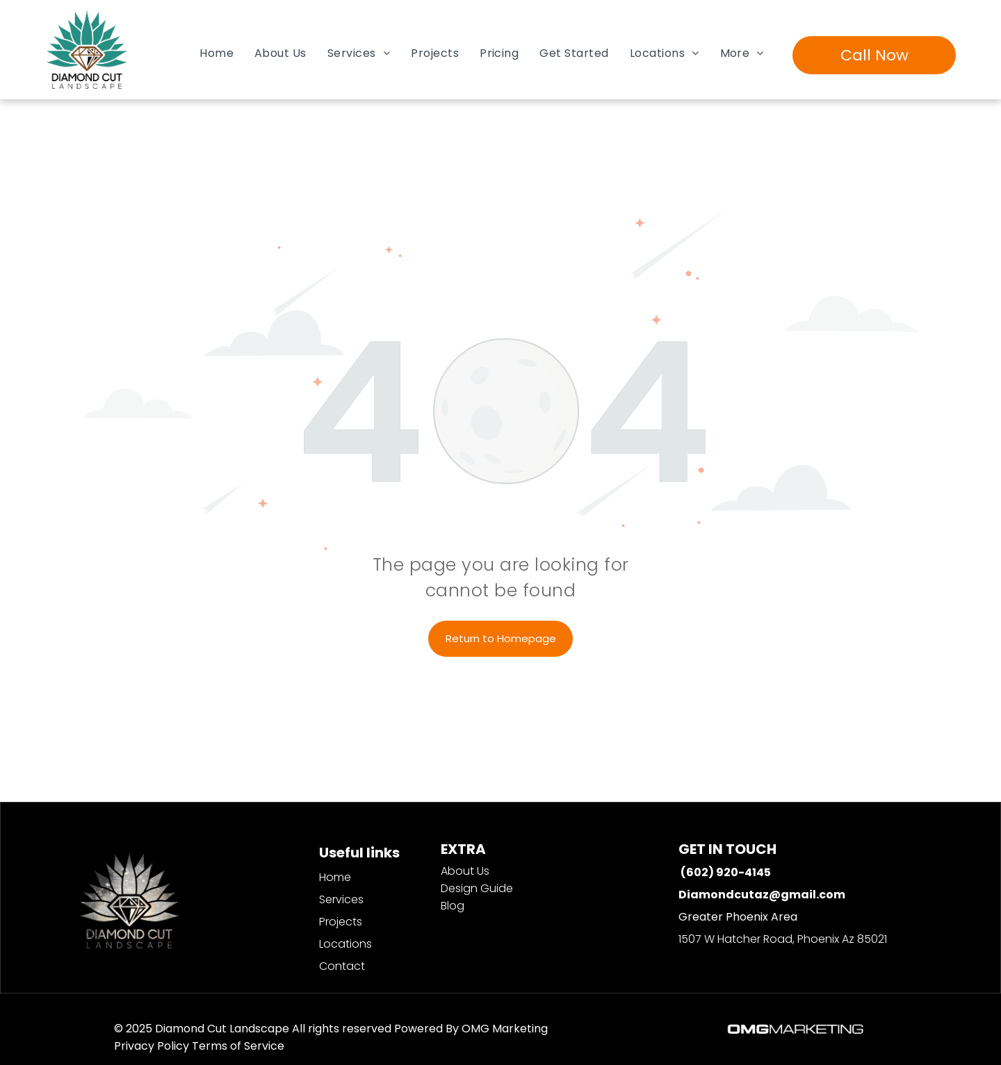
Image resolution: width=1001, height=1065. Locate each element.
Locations (345, 944)
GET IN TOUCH (727, 849)
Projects (340, 922)
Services (341, 899)
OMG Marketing (505, 1029)
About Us (465, 871)
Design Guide (477, 888)
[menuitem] (216, 53)
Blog (452, 906)
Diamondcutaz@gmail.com (761, 895)
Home (335, 877)
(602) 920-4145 (726, 872)
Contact (342, 966)
